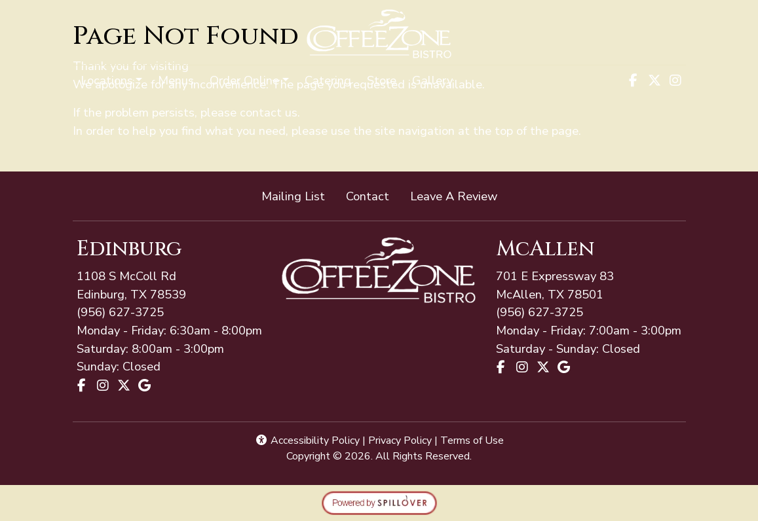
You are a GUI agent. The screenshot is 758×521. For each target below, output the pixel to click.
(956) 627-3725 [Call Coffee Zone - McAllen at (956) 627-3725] (120, 312)
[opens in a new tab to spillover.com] (379, 502)
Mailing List (293, 196)
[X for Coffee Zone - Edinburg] (123, 385)
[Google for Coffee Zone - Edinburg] (144, 385)
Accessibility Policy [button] (307, 440)
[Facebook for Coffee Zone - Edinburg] (81, 385)
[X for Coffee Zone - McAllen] (543, 367)
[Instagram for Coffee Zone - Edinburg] (102, 385)
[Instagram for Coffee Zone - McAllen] (522, 367)
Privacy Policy (400, 440)
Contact (367, 196)
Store (381, 80)
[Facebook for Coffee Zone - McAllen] (501, 367)
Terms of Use (472, 440)
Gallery (432, 80)
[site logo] (379, 34)
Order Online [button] (244, 80)
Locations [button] (107, 80)
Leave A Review (459, 195)
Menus (176, 80)
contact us (268, 112)
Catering (328, 80)
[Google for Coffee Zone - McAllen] (564, 367)
